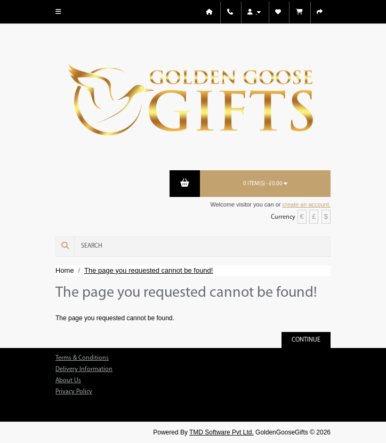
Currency (283, 217)
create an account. (306, 204)
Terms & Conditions (82, 358)
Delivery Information (83, 369)
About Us (68, 380)
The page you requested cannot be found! (148, 270)
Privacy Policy (73, 392)
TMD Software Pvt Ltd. (221, 432)
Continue (306, 340)
